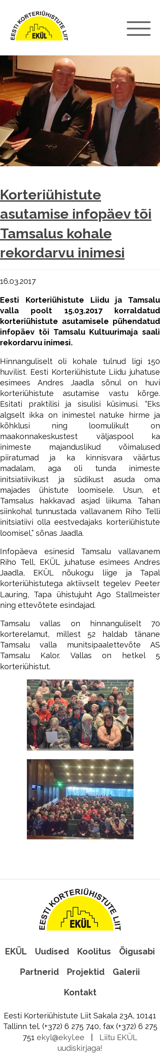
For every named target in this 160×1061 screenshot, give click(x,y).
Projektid (86, 972)
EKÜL (16, 951)
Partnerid (39, 972)
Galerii (126, 972)
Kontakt (80, 992)
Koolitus (94, 951)
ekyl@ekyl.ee (60, 1037)
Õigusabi (137, 951)
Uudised (52, 951)
